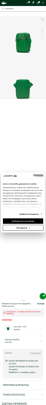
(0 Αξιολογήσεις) (35, 353)
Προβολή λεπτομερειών (29, 214)
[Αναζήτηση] (23, 9)
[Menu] (43, 2)
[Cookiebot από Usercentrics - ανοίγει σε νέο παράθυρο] (33, 175)
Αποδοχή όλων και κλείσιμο (23, 221)
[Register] (33, 2)
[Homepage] (4, 3)
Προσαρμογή (23, 228)
